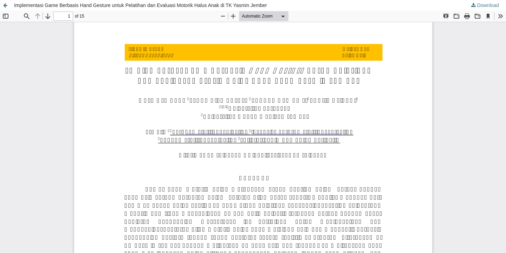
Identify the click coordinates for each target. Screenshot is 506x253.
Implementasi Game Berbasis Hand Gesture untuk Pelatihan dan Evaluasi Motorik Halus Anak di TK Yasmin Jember (140, 5)
